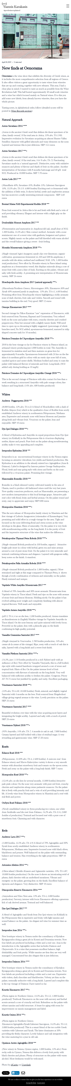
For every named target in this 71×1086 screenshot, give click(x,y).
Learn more (41, 1083)
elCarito (14, 1065)
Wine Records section (21, 111)
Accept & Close (31, 1083)
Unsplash (26, 1065)
